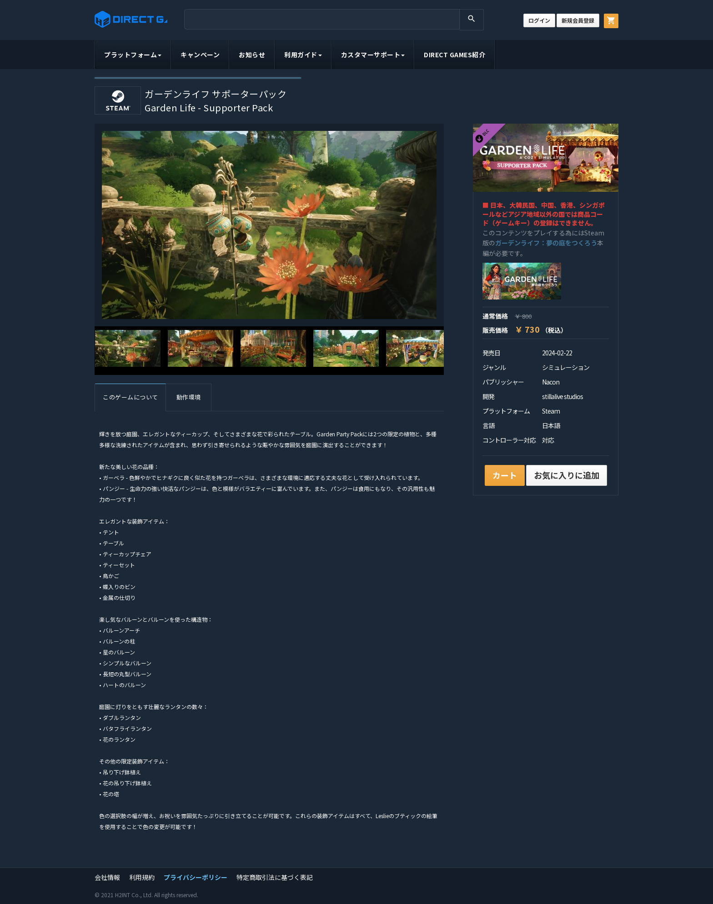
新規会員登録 (578, 20)
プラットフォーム (132, 54)
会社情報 (107, 877)
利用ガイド (303, 54)
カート (504, 475)
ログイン (539, 20)
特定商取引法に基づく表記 (274, 877)
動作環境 (188, 397)
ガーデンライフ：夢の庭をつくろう (546, 242)
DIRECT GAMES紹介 (454, 54)
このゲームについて (130, 397)
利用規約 (142, 877)
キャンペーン (200, 54)
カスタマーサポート (373, 54)
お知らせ (252, 54)
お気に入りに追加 (566, 475)
